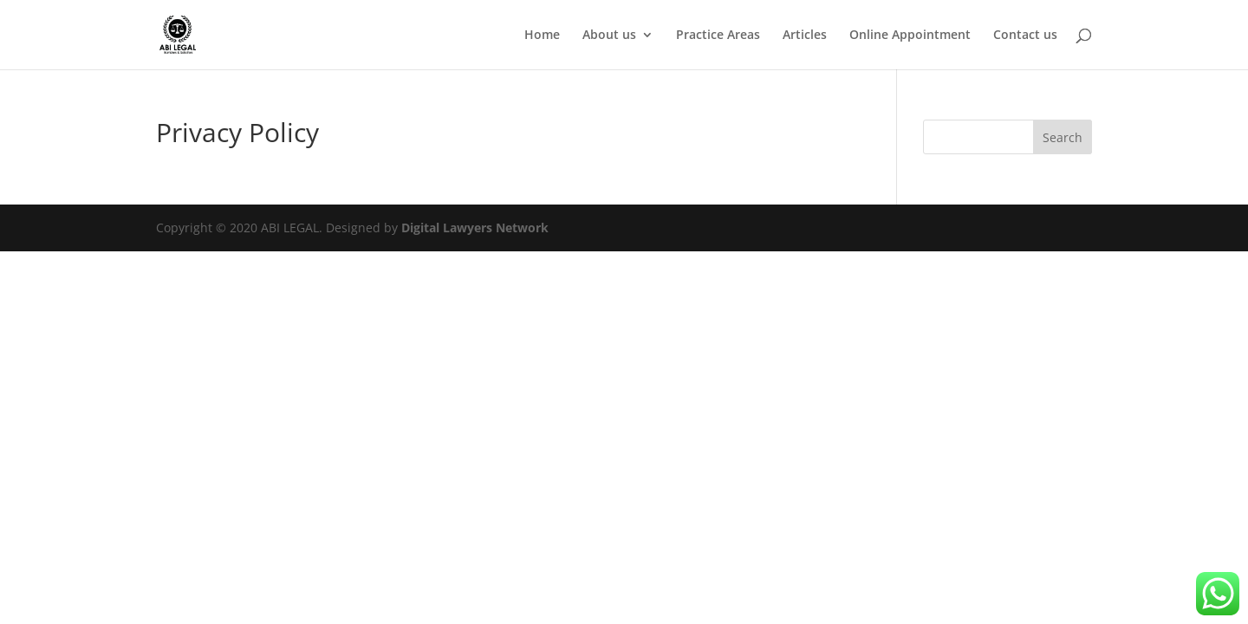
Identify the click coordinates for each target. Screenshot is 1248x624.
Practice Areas (718, 35)
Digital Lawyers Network (475, 227)
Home (542, 35)
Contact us (1025, 35)
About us (609, 35)
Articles (805, 35)
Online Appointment (910, 35)
